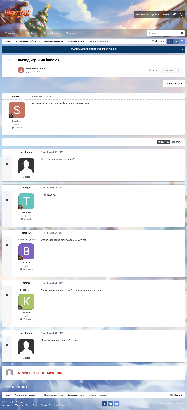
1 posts (17, 128)
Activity (29, 33)
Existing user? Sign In (147, 15)
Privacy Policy (32, 405)
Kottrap (26, 283)
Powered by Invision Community (170, 404)
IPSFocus (19, 402)
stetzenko (41, 69)
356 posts (26, 319)
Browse (11, 33)
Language (7, 405)
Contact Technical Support (53, 405)
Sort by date (176, 142)
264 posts (26, 269)
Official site (71, 33)
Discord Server (50, 33)
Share (153, 70)
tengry (26, 188)
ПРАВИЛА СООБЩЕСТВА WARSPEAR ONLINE (93, 49)
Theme (19, 405)
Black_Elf (26, 233)
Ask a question (174, 83)
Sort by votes (163, 142)
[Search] (155, 33)
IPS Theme (7, 402)
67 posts (26, 219)
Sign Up (166, 14)
